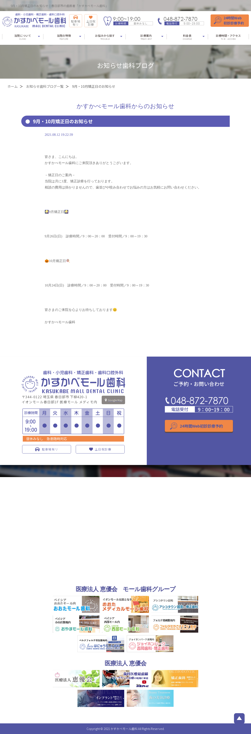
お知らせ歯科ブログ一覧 (45, 86)
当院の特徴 (63, 37)
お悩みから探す (105, 37)
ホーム (12, 86)
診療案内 (146, 37)
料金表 (187, 37)
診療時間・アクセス (228, 37)
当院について (22, 37)
